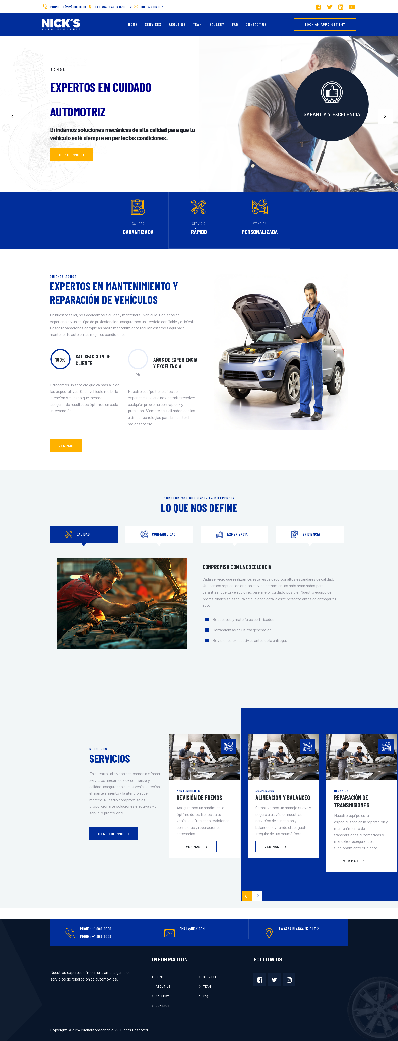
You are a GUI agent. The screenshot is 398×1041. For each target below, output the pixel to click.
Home (132, 24)
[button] (385, 116)
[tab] (84, 534)
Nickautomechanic (97, 1029)
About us (163, 986)
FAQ (235, 24)
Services (153, 24)
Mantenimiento (188, 790)
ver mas (66, 446)
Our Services (71, 166)
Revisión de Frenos (199, 797)
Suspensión (264, 790)
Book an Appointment (325, 24)
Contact (163, 1006)
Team (197, 24)
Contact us (256, 24)
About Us (177, 24)
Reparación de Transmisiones (351, 801)
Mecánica (341, 790)
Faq (205, 996)
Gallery (216, 24)
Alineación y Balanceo (282, 797)
